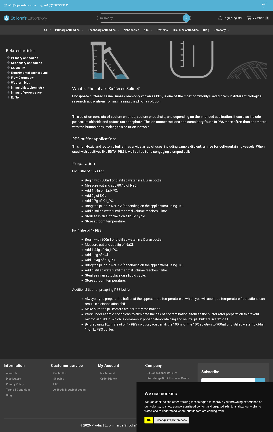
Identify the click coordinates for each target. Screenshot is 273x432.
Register (237, 18)
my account (107, 373)
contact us (60, 373)
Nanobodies (131, 30)
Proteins (162, 30)
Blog (206, 30)
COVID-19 (18, 68)
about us (11, 373)
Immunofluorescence (26, 92)
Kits (148, 30)
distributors (13, 378)
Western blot (20, 82)
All (47, 30)
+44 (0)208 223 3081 (54, 5)
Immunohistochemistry (27, 87)
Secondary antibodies (103, 30)
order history (108, 378)
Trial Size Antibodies (185, 30)
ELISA (15, 97)
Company (221, 30)
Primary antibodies (69, 30)
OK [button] (149, 420)
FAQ (55, 384)
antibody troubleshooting (69, 389)
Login (227, 18)
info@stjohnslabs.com (20, 5)
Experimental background (29, 73)
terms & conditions (18, 389)
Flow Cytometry (22, 78)
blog (9, 395)
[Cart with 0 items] (258, 18)
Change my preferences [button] (172, 420)
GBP (264, 5)
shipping (58, 378)
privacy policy (15, 384)
